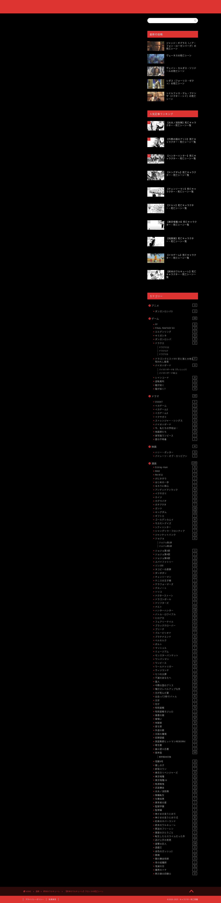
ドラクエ (176, 343)
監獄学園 (176, 806)
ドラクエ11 (164, 347)
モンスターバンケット (176, 655)
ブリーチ (176, 629)
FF (176, 324)
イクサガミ (176, 416)
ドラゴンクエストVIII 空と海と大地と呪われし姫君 (176, 360)
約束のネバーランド (176, 821)
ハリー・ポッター (176, 452)
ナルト (176, 606)
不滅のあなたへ (176, 677)
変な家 (176, 726)
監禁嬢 (176, 809)
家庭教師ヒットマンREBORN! (176, 741)
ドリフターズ (176, 602)
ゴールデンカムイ (176, 519)
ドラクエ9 (163, 354)
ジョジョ (176, 538)
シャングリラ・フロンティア (176, 530)
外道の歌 (176, 730)
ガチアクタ (176, 504)
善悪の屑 (176, 715)
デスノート (176, 587)
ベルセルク (176, 640)
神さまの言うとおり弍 (176, 817)
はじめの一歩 (176, 482)
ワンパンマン (176, 658)
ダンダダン (176, 572)
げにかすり (176, 478)
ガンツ (176, 508)
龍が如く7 (176, 388)
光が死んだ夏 (176, 692)
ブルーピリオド (176, 632)
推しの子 (176, 765)
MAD (176, 470)
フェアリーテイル (176, 621)
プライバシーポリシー (34, 899)
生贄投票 (176, 798)
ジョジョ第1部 (165, 542)
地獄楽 (176, 722)
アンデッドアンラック (176, 489)
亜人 (176, 681)
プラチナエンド (176, 636)
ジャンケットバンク (176, 534)
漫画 (174, 463)
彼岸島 (176, 752)
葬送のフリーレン (176, 828)
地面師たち (176, 431)
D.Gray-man (176, 467)
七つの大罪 (176, 674)
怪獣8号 (176, 761)
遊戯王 (176, 847)
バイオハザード (176, 365)
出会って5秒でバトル (176, 696)
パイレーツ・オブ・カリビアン (176, 455)
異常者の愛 (176, 802)
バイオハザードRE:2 (168, 373)
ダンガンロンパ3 (176, 311)
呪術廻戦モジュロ (176, 711)
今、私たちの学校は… (176, 427)
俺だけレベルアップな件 (176, 688)
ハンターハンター (176, 610)
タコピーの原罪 (176, 569)
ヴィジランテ (176, 670)
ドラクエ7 (163, 350)
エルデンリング (176, 331)
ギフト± (176, 515)
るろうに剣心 (176, 485)
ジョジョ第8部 (176, 558)
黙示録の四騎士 (176, 873)
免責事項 (52, 899)
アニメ (174, 305)
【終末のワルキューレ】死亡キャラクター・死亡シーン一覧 (67, 250)
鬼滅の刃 (176, 866)
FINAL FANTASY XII (176, 327)
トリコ (176, 591)
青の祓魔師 (176, 862)
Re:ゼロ (176, 474)
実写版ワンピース (176, 435)
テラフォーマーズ (176, 584)
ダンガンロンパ (176, 339)
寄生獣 (176, 745)
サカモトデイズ (176, 523)
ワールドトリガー (176, 666)
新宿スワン (176, 768)
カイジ (176, 497)
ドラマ (174, 396)
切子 (176, 703)
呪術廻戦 (176, 707)
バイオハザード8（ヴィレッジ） (173, 369)
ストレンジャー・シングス (176, 420)
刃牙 (176, 700)
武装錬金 (176, 787)
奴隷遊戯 (176, 737)
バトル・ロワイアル (176, 614)
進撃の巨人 (176, 843)
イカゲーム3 (176, 412)
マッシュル (176, 647)
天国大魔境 (176, 733)
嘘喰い (176, 718)
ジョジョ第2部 (165, 546)
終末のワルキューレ (32, 22)
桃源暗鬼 (176, 783)
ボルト (176, 644)
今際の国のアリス (176, 685)
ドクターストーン (176, 595)
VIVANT (176, 401)
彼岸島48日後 (165, 756)
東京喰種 (176, 776)
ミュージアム (176, 651)
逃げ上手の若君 (176, 839)
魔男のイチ (176, 869)
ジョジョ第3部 (176, 550)
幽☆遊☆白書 (176, 748)
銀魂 (176, 854)
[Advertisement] (80, 133)
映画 (174, 446)
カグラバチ (176, 500)
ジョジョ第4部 (176, 554)
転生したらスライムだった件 (176, 836)
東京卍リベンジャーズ (176, 772)
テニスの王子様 (176, 580)
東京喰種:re (176, 780)
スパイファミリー (176, 561)
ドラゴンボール (176, 599)
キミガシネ (176, 335)
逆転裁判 (176, 381)
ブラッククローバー (176, 625)
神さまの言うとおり (176, 813)
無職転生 (176, 795)
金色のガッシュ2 (176, 851)
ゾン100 (176, 565)
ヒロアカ (176, 617)
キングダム (176, 512)
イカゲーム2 (176, 409)
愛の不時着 (176, 439)
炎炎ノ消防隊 (176, 791)
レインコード (176, 377)
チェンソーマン (176, 576)
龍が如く (176, 385)
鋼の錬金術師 (176, 858)
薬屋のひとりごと (176, 832)
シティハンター (176, 527)
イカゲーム (176, 405)
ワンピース (176, 662)
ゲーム (174, 318)
